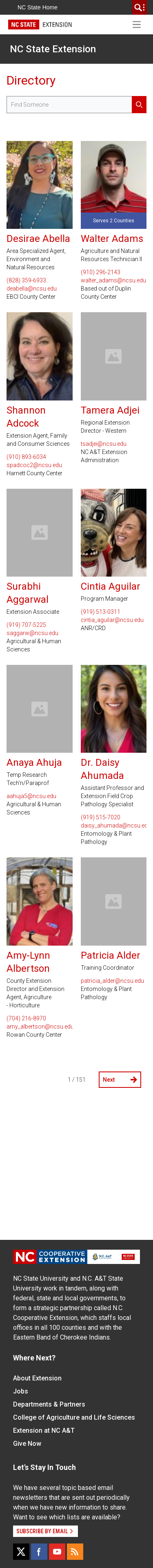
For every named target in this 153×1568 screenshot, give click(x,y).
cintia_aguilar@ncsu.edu (112, 620)
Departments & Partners (49, 1404)
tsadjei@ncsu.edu (103, 444)
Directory (31, 80)
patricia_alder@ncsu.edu (112, 980)
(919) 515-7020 (100, 817)
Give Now (27, 1443)
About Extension (37, 1378)
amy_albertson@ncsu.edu (40, 1026)
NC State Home (38, 7)
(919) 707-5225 (26, 625)
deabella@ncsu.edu (32, 288)
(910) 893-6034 (26, 457)
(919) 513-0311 (100, 611)
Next (120, 1079)
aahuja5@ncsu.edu (31, 796)
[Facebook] (39, 1551)
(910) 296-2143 (100, 272)
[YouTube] (57, 1551)
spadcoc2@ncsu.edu (34, 465)
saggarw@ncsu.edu (32, 633)
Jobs (20, 1391)
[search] (139, 7)
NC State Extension (53, 49)
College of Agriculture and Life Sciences (74, 1417)
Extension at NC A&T (44, 1430)
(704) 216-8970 (26, 1018)
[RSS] (75, 1551)
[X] (21, 1551)
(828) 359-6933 (26, 280)
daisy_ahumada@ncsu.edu (114, 825)
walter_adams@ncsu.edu (113, 280)
